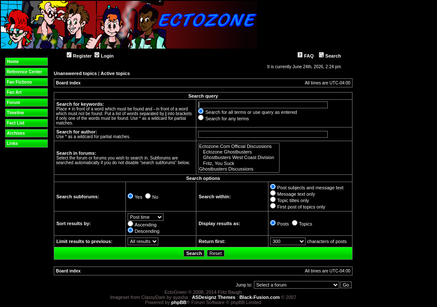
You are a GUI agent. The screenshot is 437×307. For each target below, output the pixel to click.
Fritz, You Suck (239, 163)
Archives (16, 133)
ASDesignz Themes (214, 297)
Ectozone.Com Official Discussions (239, 146)
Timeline (15, 112)
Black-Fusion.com (259, 297)
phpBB (178, 302)
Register (79, 55)
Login (104, 55)
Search (330, 55)
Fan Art (14, 92)
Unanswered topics (75, 73)
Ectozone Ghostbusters (239, 152)
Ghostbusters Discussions (239, 169)
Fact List (15, 123)
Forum (13, 102)
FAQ (305, 55)
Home (13, 61)
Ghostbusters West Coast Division (239, 157)
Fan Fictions (19, 82)
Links (12, 143)
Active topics (115, 73)
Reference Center (24, 72)
